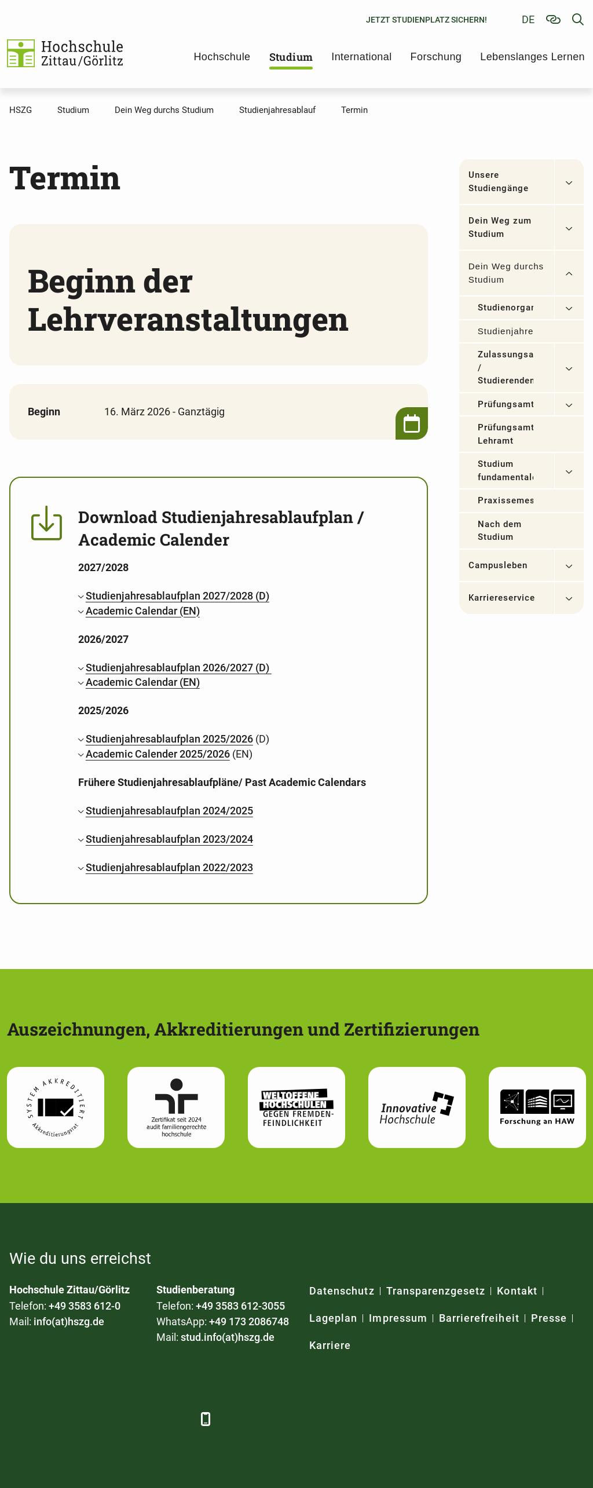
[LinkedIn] (51, 1418)
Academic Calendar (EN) (143, 611)
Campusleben (498, 565)
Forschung (436, 57)
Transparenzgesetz (436, 1291)
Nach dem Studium (500, 531)
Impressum (398, 1318)
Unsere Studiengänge (498, 181)
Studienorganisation (505, 307)
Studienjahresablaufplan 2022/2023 (169, 867)
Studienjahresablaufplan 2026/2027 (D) (179, 667)
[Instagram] (147, 1418)
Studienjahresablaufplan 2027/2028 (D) (177, 596)
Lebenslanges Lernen (532, 57)
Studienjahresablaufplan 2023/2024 (169, 839)
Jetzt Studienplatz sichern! (426, 19)
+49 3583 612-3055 (240, 1306)
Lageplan (333, 1318)
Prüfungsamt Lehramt (505, 434)
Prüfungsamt (505, 404)
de (528, 19)
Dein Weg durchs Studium (506, 272)
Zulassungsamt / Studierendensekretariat (505, 367)
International (361, 57)
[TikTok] (179, 1418)
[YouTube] (115, 1418)
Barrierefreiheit (479, 1318)
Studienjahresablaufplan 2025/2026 (169, 739)
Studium (291, 57)
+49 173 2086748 (249, 1321)
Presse (549, 1318)
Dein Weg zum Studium (500, 227)
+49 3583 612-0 (84, 1306)
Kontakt (517, 1291)
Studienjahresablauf (505, 331)
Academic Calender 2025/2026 (158, 754)
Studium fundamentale (505, 470)
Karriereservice (502, 598)
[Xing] (83, 1418)
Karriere (330, 1345)
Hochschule (221, 57)
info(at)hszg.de (69, 1321)
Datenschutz (342, 1291)
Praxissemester (505, 500)
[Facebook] (19, 1418)
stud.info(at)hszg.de (227, 1337)
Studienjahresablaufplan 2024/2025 (169, 811)
